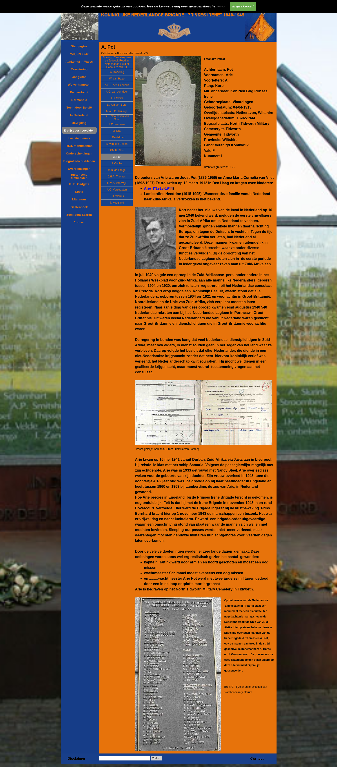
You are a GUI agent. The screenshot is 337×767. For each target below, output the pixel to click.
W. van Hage (117, 78)
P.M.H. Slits (117, 150)
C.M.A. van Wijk (116, 183)
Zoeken (156, 758)
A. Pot (117, 157)
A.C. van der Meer (117, 91)
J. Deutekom (116, 137)
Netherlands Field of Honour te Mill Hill (117, 65)
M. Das (116, 130)
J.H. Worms (117, 196)
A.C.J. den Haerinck (117, 85)
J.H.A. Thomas (117, 176)
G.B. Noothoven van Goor (117, 118)
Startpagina (79, 46)
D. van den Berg (117, 104)
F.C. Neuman (117, 124)
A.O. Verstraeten (117, 189)
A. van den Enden (116, 143)
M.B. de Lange (116, 170)
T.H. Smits (117, 98)
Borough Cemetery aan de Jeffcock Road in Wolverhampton (117, 60)
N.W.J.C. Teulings (116, 111)
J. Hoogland (116, 202)
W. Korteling (116, 72)
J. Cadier (116, 163)
